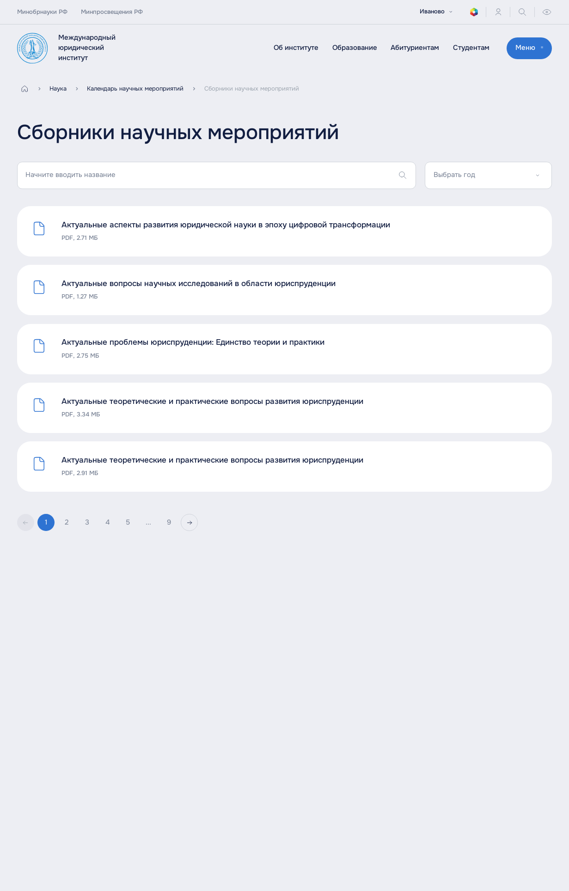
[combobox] (488, 175)
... (148, 522)
